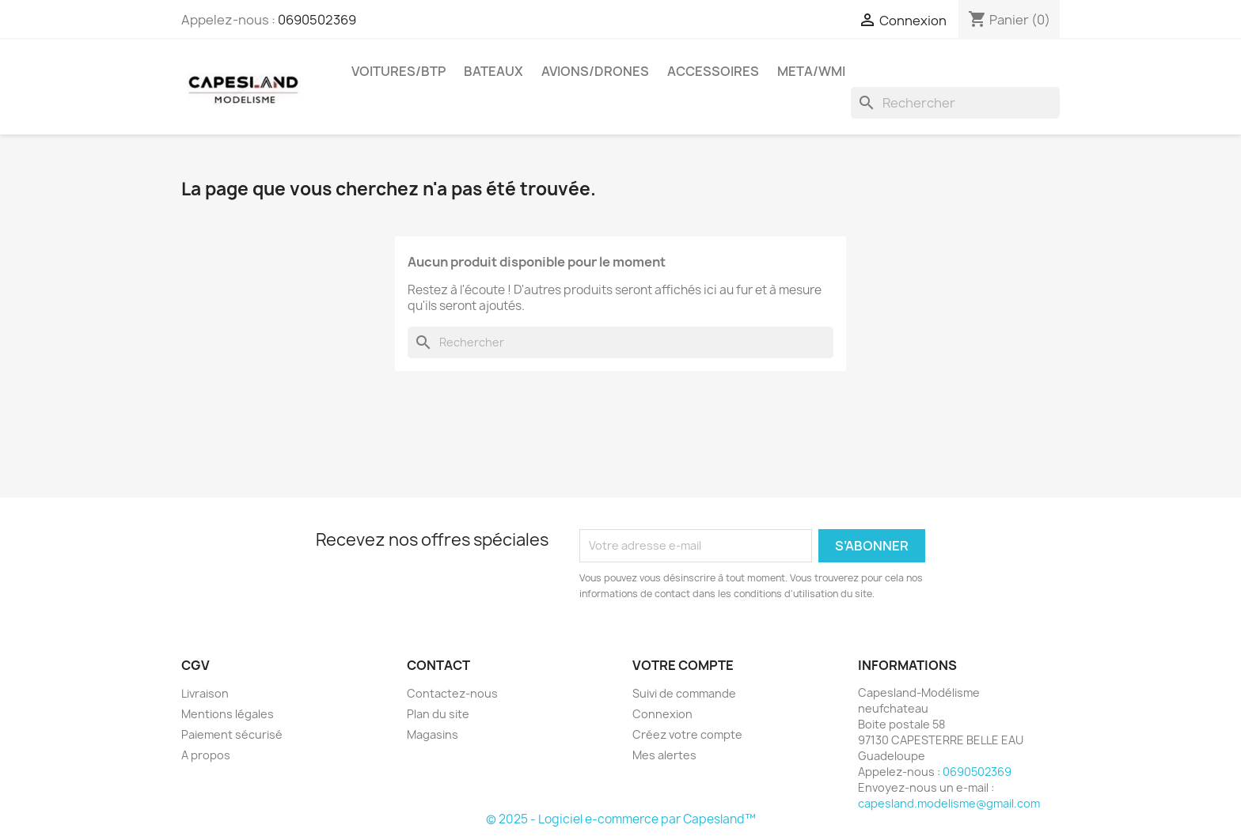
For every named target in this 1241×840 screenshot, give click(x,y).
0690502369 (317, 19)
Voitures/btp (398, 71)
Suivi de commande (684, 693)
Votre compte (683, 665)
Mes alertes (664, 754)
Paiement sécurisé (232, 734)
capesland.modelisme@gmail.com (949, 803)
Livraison (205, 693)
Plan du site (438, 713)
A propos (205, 754)
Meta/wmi (811, 71)
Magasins (432, 734)
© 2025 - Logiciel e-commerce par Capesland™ (621, 819)
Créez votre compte (687, 734)
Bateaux (493, 71)
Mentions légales (227, 713)
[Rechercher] (955, 103)
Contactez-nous (452, 693)
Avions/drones (595, 71)
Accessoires (713, 71)
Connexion (662, 713)
